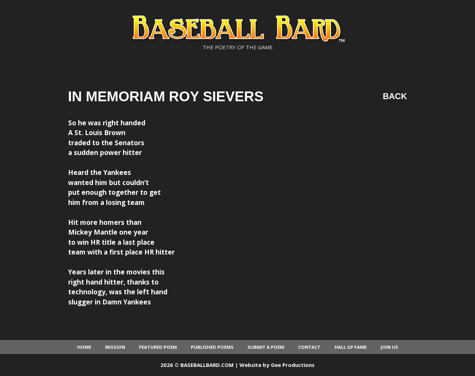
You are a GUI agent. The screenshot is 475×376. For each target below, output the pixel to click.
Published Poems (212, 347)
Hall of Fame (350, 347)
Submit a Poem (265, 347)
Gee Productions (293, 364)
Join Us (389, 347)
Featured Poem (158, 347)
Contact (309, 347)
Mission (115, 347)
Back (395, 96)
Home (84, 347)
